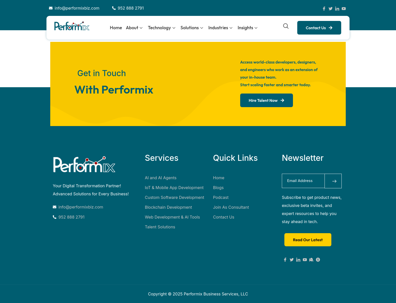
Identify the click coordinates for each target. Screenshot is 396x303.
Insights (247, 28)
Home (116, 28)
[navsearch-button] (286, 27)
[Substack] (318, 259)
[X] (292, 259)
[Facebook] (324, 8)
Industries (220, 28)
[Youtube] (305, 259)
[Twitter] (331, 8)
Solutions (192, 28)
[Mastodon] (311, 259)
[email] (303, 181)
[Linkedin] (298, 259)
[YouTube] (344, 8)
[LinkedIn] (337, 8)
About (134, 28)
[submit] (333, 181)
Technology (161, 28)
